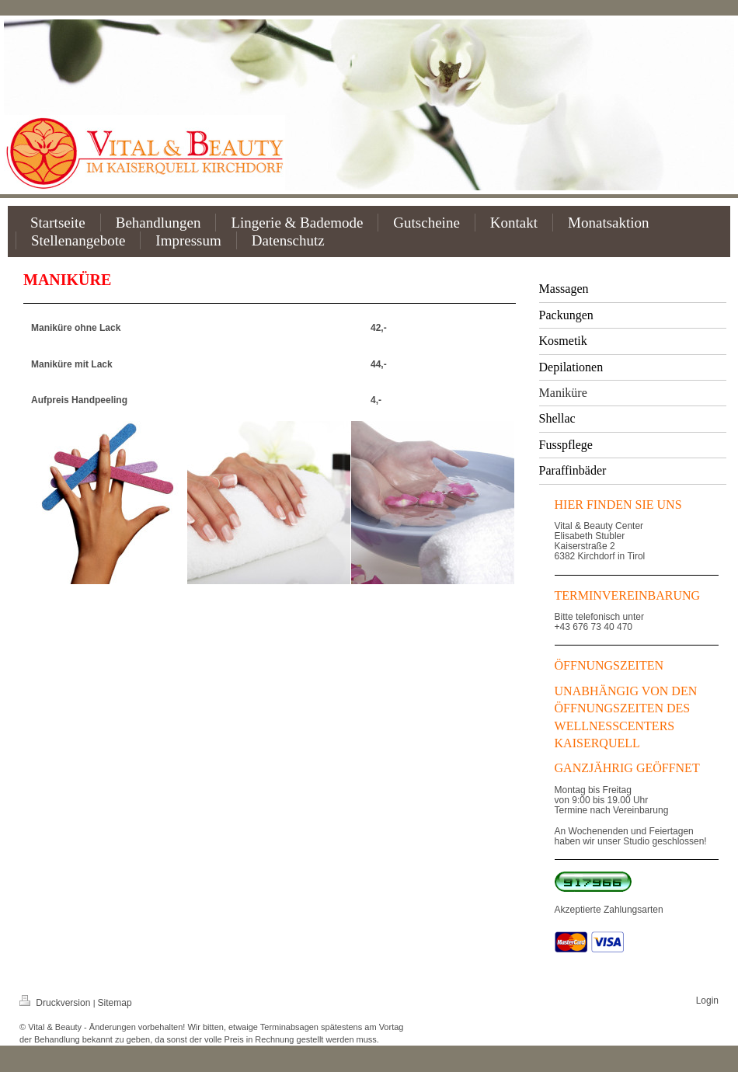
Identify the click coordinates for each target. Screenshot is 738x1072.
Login (707, 1000)
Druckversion (56, 1002)
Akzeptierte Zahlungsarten (609, 909)
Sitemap (115, 1002)
